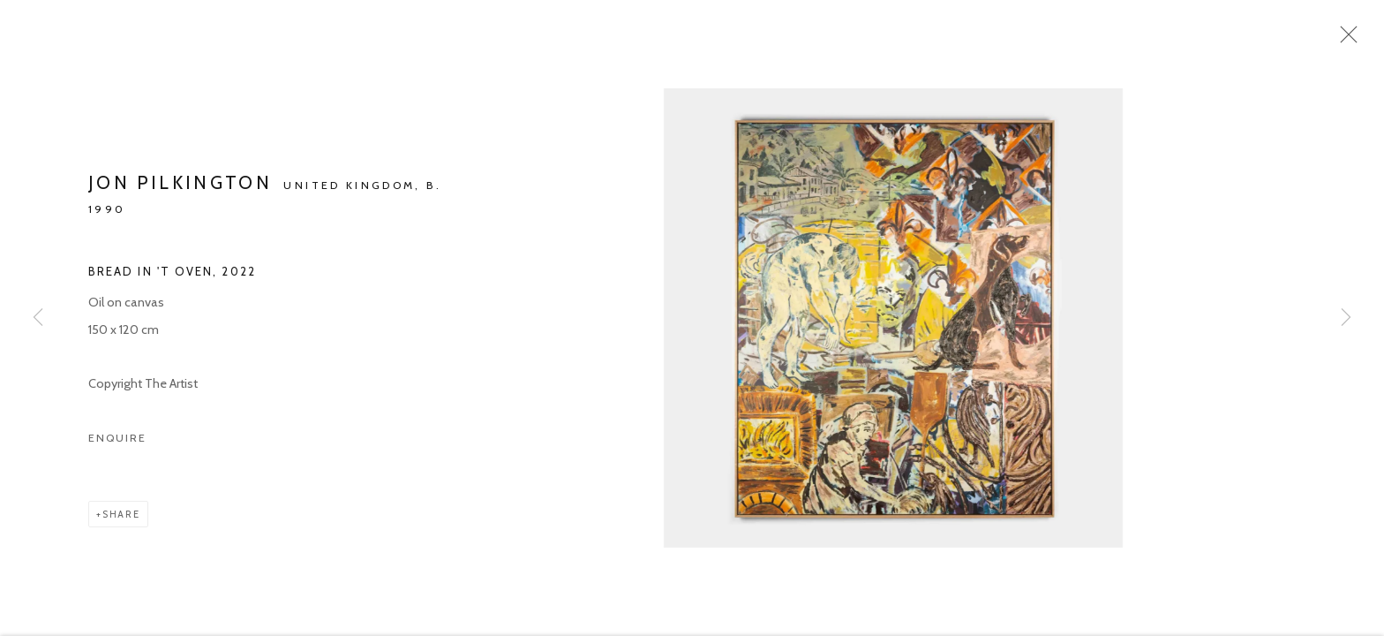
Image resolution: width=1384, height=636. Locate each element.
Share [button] (121, 521)
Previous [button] (38, 318)
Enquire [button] (117, 444)
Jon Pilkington (180, 190)
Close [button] (1350, 39)
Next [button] (1346, 318)
